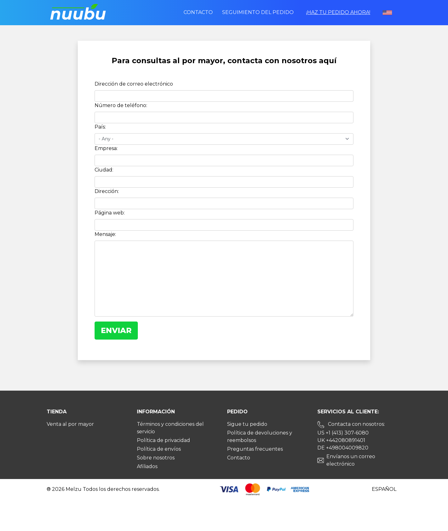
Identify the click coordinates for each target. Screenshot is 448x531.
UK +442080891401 (341, 440)
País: (100, 127)
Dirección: (107, 191)
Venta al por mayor (70, 424)
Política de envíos (159, 449)
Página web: (110, 213)
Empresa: (106, 148)
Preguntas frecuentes (255, 449)
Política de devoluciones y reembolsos (259, 436)
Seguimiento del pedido (258, 12)
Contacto (198, 12)
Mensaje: (105, 234)
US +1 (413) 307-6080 (343, 433)
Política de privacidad (163, 440)
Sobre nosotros (156, 458)
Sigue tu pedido (247, 424)
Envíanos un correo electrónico (350, 460)
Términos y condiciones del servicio (170, 428)
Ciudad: (104, 170)
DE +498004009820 (342, 448)
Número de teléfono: (121, 105)
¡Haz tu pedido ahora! (338, 12)
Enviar (116, 330)
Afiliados (147, 466)
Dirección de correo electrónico (134, 84)
